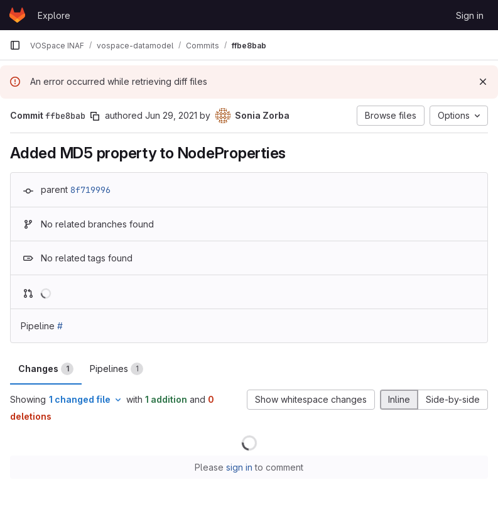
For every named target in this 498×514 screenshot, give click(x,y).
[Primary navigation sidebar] (15, 45)
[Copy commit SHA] (94, 116)
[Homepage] (17, 15)
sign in (239, 467)
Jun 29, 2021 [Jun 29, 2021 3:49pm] (171, 115)
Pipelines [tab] (116, 369)
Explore (54, 15)
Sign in (470, 15)
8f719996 (90, 189)
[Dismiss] (482, 81)
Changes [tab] (45, 369)
